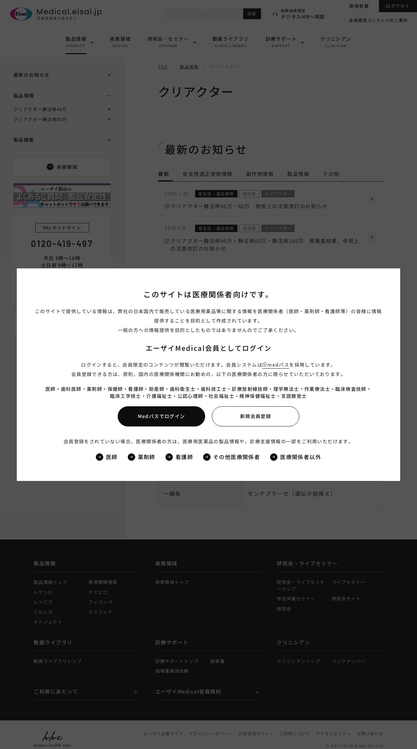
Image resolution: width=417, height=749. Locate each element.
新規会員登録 (255, 416)
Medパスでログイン (161, 416)
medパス (278, 364)
